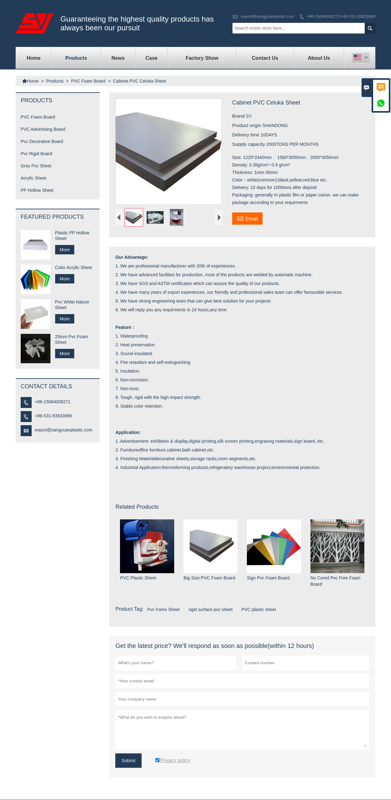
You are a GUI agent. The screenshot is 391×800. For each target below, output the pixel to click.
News (118, 58)
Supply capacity (249, 144)
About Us (319, 58)
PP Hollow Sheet (37, 190)
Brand (239, 116)
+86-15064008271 (52, 401)
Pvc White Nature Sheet (72, 304)
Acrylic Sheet (33, 178)
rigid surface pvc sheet (210, 609)
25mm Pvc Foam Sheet (71, 339)
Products (76, 58)
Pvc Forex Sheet (163, 609)
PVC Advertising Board (43, 129)
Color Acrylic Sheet (73, 267)
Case (152, 58)
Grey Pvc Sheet (36, 165)
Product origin (247, 125)
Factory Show (201, 58)
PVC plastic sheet (258, 609)
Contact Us (265, 58)
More (65, 249)
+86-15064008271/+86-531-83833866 (340, 16)
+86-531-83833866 (53, 415)
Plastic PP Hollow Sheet (72, 235)
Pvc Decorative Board (42, 141)
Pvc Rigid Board (36, 153)
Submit (128, 760)
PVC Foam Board (88, 81)
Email (247, 218)
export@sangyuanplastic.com (268, 16)
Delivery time (246, 134)
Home (33, 58)
